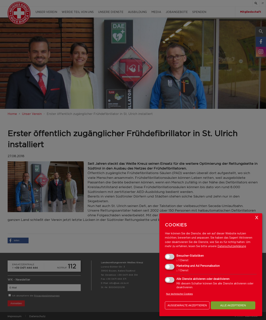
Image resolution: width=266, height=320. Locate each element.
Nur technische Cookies (179, 293)
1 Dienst (182, 260)
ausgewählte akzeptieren (187, 305)
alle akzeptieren (233, 305)
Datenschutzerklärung (231, 246)
